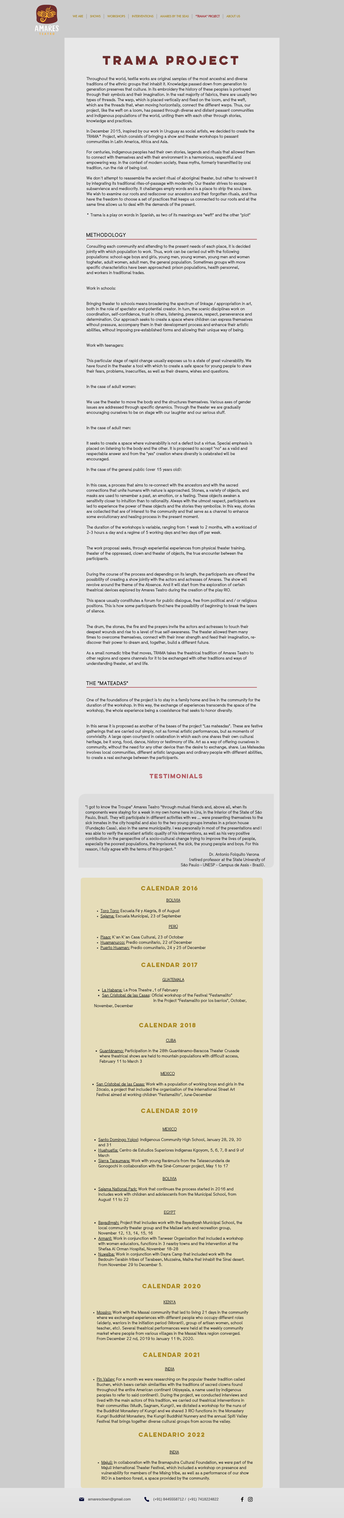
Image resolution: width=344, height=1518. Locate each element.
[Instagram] (250, 1499)
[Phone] (147, 1499)
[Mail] (81, 1499)
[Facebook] (242, 1499)
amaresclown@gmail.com (109, 1499)
